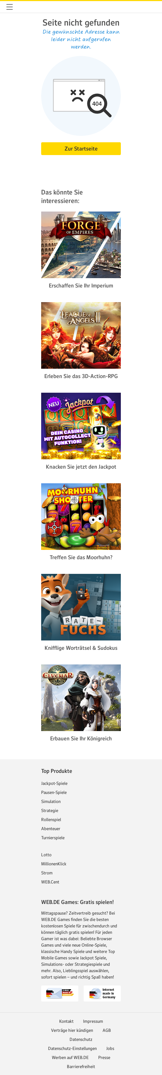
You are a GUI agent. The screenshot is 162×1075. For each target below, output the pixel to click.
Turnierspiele (53, 837)
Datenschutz (81, 1039)
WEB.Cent (50, 882)
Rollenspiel (51, 819)
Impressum (93, 1021)
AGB (107, 1030)
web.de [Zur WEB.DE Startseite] (22, 7)
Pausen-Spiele (54, 792)
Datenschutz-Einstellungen (72, 1048)
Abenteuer (50, 828)
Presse (104, 1057)
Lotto (46, 854)
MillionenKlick (53, 863)
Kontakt (66, 1021)
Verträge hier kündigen (72, 1030)
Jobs (110, 1048)
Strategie (49, 810)
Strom (47, 872)
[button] (9, 7)
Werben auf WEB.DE (70, 1057)
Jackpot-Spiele (54, 783)
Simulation (51, 801)
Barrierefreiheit (81, 1066)
